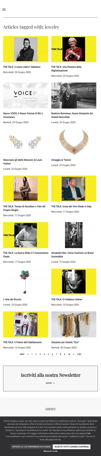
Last (79, 354)
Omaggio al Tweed (61, 160)
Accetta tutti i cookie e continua (71, 446)
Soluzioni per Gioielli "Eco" (65, 342)
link (88, 433)
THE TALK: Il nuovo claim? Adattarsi (21, 67)
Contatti (50, 409)
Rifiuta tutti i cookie (50, 451)
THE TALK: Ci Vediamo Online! (66, 299)
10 (69, 354)
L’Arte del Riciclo (12, 299)
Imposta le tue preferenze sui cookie (31, 446)
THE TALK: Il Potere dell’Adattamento (22, 342)
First (22, 354)
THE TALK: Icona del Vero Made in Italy (71, 206)
